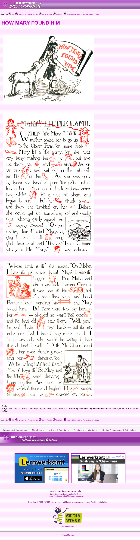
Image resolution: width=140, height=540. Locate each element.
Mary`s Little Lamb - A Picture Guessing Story (81, 14)
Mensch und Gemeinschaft (26, 14)
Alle (12, 14)
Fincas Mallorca (68, 535)
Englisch (57, 14)
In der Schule (45, 14)
